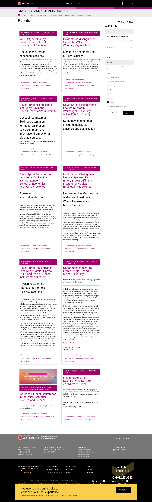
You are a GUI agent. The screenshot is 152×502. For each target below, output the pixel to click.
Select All (109, 73)
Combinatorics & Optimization (87, 452)
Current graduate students (117, 81)
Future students (114, 90)
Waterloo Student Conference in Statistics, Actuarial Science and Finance (37, 397)
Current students (114, 77)
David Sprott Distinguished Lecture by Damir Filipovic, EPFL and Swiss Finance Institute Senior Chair (35, 272)
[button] (118, 3)
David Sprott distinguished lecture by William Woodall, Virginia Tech (79, 42)
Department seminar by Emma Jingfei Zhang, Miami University (77, 271)
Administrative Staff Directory (52, 447)
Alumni (112, 102)
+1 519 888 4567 (26, 472)
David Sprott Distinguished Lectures (74, 79)
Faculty (112, 94)
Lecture (71, 88)
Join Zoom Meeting (69, 343)
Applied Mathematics (84, 450)
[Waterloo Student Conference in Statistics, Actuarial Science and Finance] (38, 376)
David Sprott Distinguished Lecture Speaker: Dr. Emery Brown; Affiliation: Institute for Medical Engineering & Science (79, 180)
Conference (29, 419)
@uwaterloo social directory (96, 484)
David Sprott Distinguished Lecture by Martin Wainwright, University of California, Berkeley (79, 109)
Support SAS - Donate (119, 450)
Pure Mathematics (83, 456)
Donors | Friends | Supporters (118, 106)
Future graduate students (117, 86)
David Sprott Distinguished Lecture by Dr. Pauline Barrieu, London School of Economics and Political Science (35, 180)
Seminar (28, 88)
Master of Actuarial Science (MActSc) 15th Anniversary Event (77, 380)
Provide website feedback (120, 447)
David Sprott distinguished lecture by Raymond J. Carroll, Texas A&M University (37, 108)
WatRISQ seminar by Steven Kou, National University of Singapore (33, 42)
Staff (111, 98)
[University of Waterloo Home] (26, 3)
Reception (92, 419)
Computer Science (83, 454)
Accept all (123, 490)
